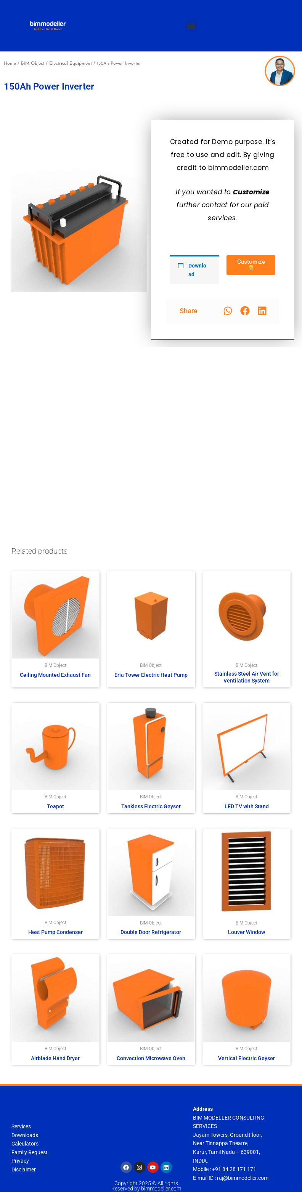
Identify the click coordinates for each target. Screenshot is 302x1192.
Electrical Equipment (70, 63)
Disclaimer (23, 1169)
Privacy (20, 1161)
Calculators (25, 1144)
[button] (191, 25)
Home (10, 63)
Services (21, 1126)
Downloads (24, 1135)
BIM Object (32, 63)
